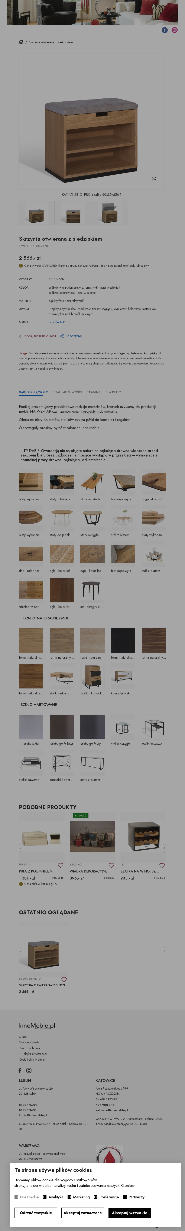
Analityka (56, 1197)
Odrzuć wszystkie (36, 1213)
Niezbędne (29, 1197)
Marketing (81, 1197)
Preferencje (109, 1197)
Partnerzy (137, 1197)
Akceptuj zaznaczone (83, 1213)
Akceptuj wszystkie (129, 1213)
